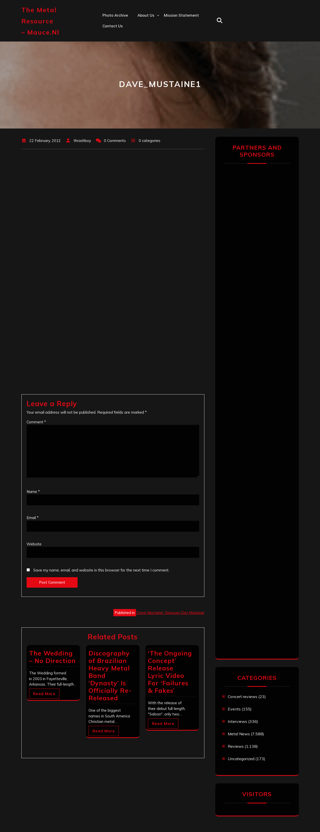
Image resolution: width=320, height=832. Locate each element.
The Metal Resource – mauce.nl (40, 21)
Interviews (237, 721)
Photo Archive (115, 15)
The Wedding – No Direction (52, 656)
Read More (44, 693)
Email (33, 517)
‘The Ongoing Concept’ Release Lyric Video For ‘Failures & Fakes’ (170, 671)
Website (34, 544)
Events (234, 708)
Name (33, 491)
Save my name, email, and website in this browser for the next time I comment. (101, 570)
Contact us (112, 26)
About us (145, 15)
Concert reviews (242, 696)
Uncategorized (241, 758)
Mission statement (181, 15)
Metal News (239, 733)
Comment (36, 422)
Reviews (236, 746)
